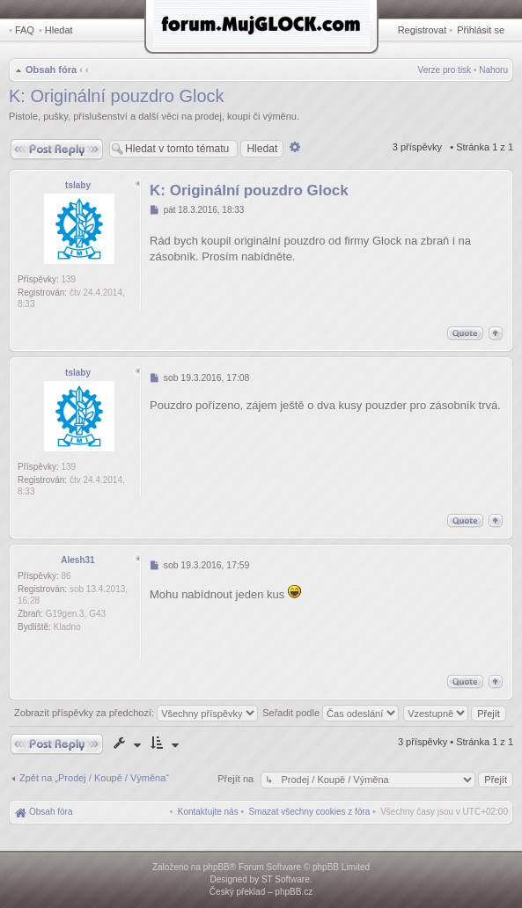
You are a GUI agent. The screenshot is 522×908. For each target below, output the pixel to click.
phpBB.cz (293, 892)
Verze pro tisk (445, 70)
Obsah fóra (51, 69)
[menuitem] (310, 811)
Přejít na (236, 778)
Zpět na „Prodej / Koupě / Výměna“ (94, 778)
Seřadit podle (330, 712)
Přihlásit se (480, 30)
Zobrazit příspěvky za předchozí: (136, 712)
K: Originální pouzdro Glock (116, 96)
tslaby (78, 185)
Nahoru (493, 70)
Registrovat (422, 30)
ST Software (285, 879)
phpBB (216, 867)
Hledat (59, 30)
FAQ (24, 30)
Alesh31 (77, 560)
